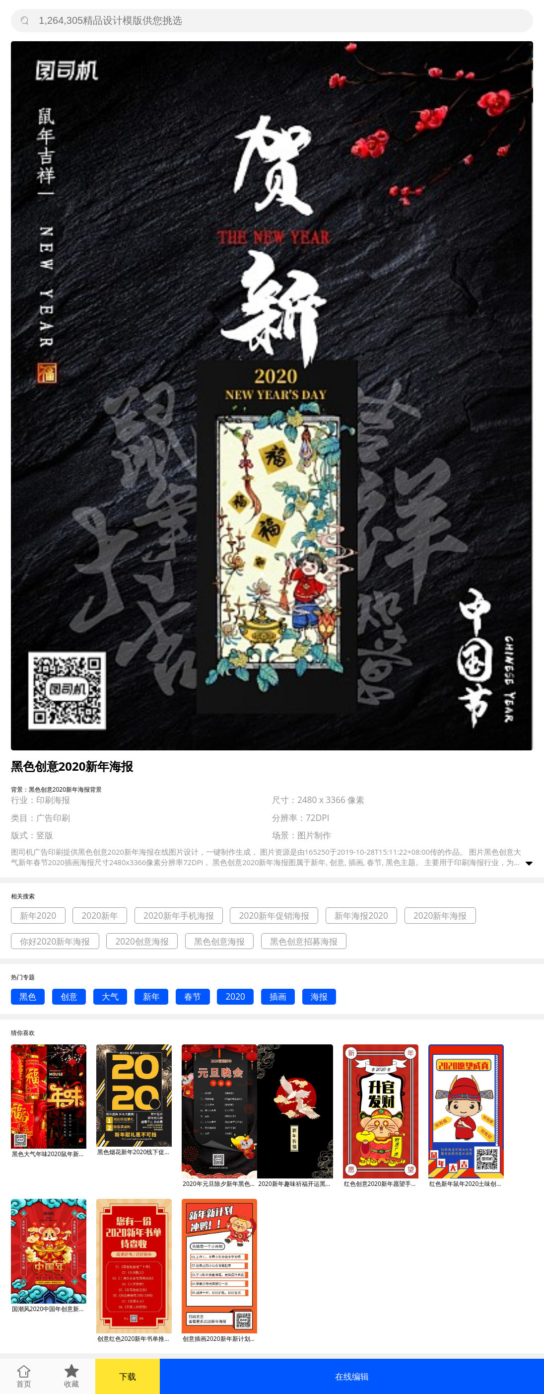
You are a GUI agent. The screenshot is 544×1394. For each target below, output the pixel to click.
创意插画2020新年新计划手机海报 (220, 1338)
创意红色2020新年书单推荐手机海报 (134, 1338)
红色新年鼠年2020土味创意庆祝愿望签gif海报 (466, 1183)
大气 (110, 996)
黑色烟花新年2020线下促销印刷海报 (134, 1152)
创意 (69, 996)
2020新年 (99, 915)
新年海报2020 (361, 915)
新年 (151, 996)
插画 (278, 996)
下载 (127, 1376)
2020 (235, 996)
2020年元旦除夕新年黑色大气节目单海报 (220, 1183)
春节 (192, 996)
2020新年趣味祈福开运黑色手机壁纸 (295, 1183)
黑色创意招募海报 (304, 941)
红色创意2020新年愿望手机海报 (381, 1183)
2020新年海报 (440, 915)
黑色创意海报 (219, 941)
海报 (319, 996)
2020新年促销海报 (274, 915)
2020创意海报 (142, 941)
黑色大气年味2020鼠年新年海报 (49, 1154)
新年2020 (38, 915)
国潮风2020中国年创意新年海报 (49, 1309)
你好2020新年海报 (55, 941)
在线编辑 (352, 1376)
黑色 (27, 996)
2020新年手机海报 (178, 915)
